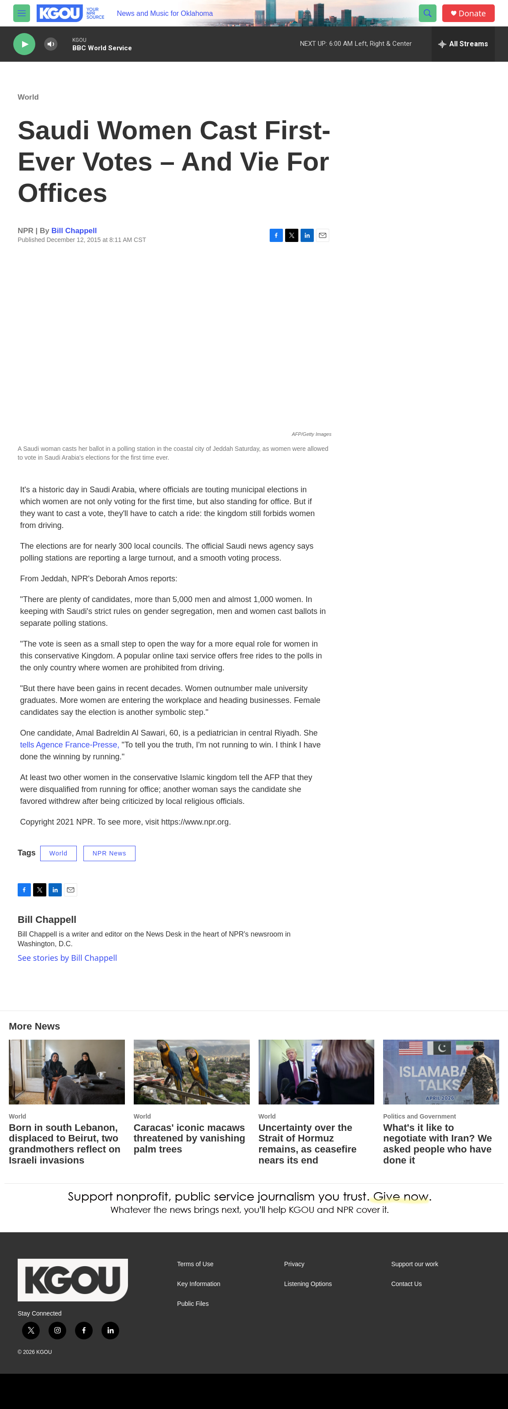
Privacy (294, 1264)
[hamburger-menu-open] (21, 13)
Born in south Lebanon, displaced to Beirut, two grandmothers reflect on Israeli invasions (64, 1144)
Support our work (414, 1264)
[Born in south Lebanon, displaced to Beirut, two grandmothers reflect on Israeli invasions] (67, 1072)
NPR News (109, 853)
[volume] (50, 44)
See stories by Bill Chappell (67, 957)
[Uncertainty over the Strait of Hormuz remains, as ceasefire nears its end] (317, 1072)
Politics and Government (419, 1116)
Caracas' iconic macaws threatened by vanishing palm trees (189, 1138)
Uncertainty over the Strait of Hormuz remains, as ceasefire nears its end (308, 1144)
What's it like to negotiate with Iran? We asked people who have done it (437, 1144)
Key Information (198, 1284)
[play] (24, 44)
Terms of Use (195, 1264)
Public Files (193, 1304)
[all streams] (463, 44)
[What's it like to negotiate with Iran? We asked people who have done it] (441, 1072)
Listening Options (308, 1284)
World (28, 97)
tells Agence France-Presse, (70, 744)
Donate (472, 13)
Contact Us (406, 1284)
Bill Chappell (74, 231)
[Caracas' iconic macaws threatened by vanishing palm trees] (192, 1072)
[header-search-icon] (428, 13)
